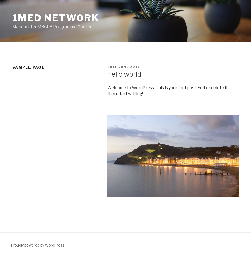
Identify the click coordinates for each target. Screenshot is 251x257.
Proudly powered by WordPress (37, 245)
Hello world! (125, 74)
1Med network (55, 18)
